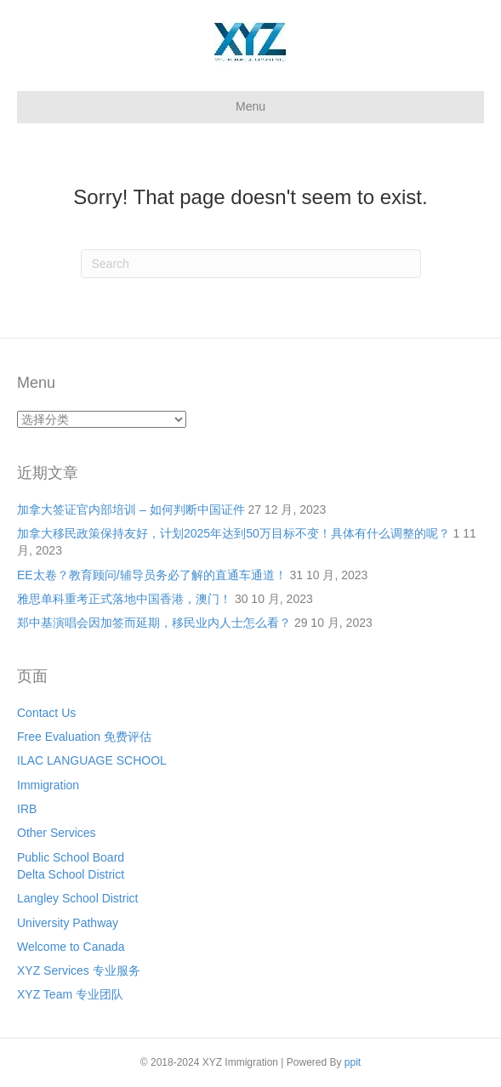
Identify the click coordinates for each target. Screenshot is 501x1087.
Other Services (56, 832)
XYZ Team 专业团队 (70, 994)
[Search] (251, 263)
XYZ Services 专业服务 (78, 970)
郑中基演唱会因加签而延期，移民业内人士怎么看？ (154, 622)
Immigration (48, 785)
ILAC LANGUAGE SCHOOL (92, 760)
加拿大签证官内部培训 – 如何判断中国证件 (131, 509)
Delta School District (70, 874)
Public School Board (70, 857)
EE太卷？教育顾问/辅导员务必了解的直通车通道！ (152, 575)
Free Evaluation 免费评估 (84, 736)
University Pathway (67, 923)
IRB (27, 809)
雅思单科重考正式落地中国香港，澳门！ (124, 599)
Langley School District (77, 898)
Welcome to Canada (71, 946)
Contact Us (46, 713)
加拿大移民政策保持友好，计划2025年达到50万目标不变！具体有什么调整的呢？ (233, 533)
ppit (352, 1062)
